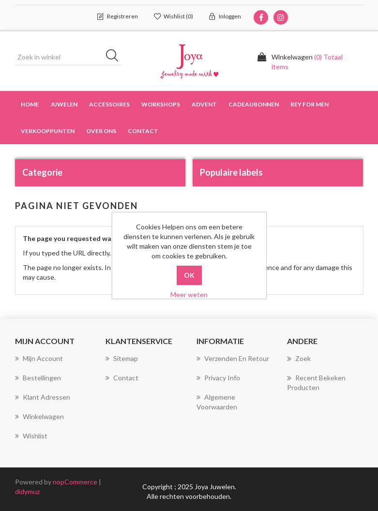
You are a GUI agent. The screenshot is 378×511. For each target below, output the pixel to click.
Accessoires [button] (109, 104)
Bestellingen (38, 378)
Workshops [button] (160, 104)
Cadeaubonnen (253, 104)
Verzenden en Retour (233, 358)
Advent (204, 104)
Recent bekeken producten (316, 382)
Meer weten (189, 294)
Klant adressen (42, 397)
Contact (143, 131)
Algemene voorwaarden (217, 402)
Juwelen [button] (63, 104)
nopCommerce (75, 482)
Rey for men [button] (309, 104)
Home (30, 104)
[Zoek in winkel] (68, 57)
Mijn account (39, 358)
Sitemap (122, 358)
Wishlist (31, 436)
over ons (101, 131)
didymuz (27, 491)
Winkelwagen (39, 416)
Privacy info (218, 378)
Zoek (299, 358)
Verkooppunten (48, 131)
